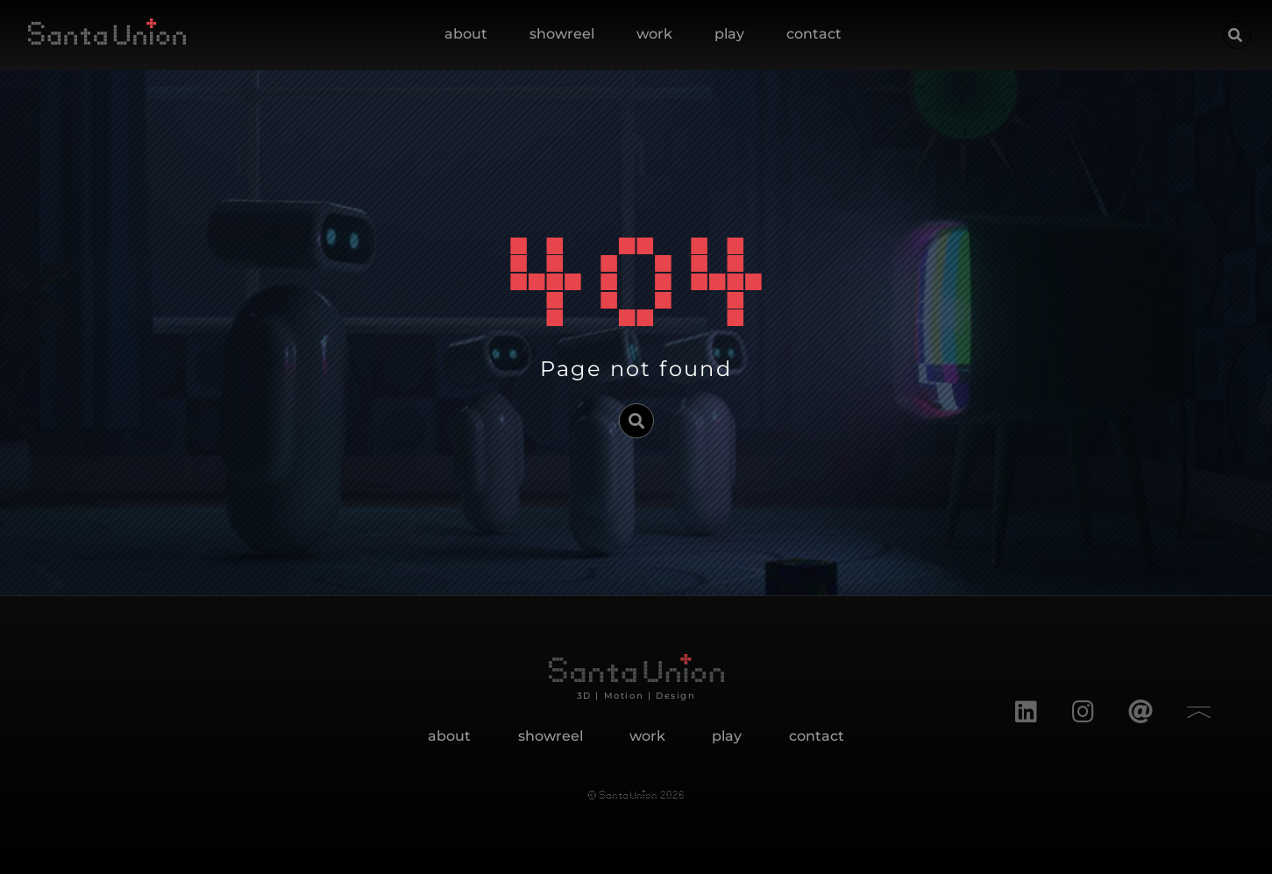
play (729, 33)
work (654, 33)
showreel (561, 33)
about (465, 33)
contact (814, 33)
